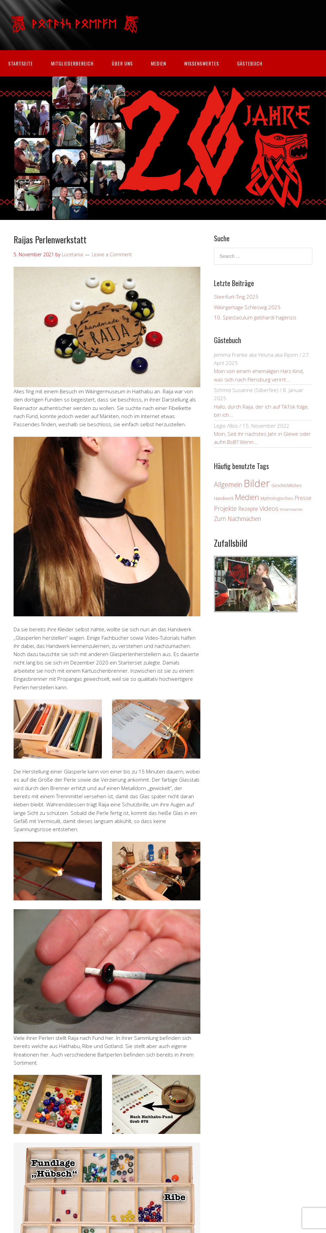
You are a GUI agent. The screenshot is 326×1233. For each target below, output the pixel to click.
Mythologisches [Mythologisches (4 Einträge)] (276, 498)
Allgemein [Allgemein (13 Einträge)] (228, 484)
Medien (158, 63)
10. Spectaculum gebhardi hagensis (255, 317)
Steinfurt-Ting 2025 (236, 296)
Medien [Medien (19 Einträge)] (247, 497)
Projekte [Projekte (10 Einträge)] (225, 508)
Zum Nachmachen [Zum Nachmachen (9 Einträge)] (237, 519)
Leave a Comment (112, 254)
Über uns (122, 63)
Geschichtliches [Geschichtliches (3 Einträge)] (286, 485)
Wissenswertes (201, 63)
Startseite (20, 63)
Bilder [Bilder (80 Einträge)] (257, 483)
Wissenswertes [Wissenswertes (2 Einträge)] (291, 509)
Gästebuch (249, 63)
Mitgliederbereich (72, 63)
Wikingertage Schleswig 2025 (247, 307)
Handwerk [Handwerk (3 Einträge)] (224, 498)
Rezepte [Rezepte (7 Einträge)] (248, 508)
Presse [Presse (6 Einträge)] (303, 498)
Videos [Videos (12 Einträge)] (268, 508)
